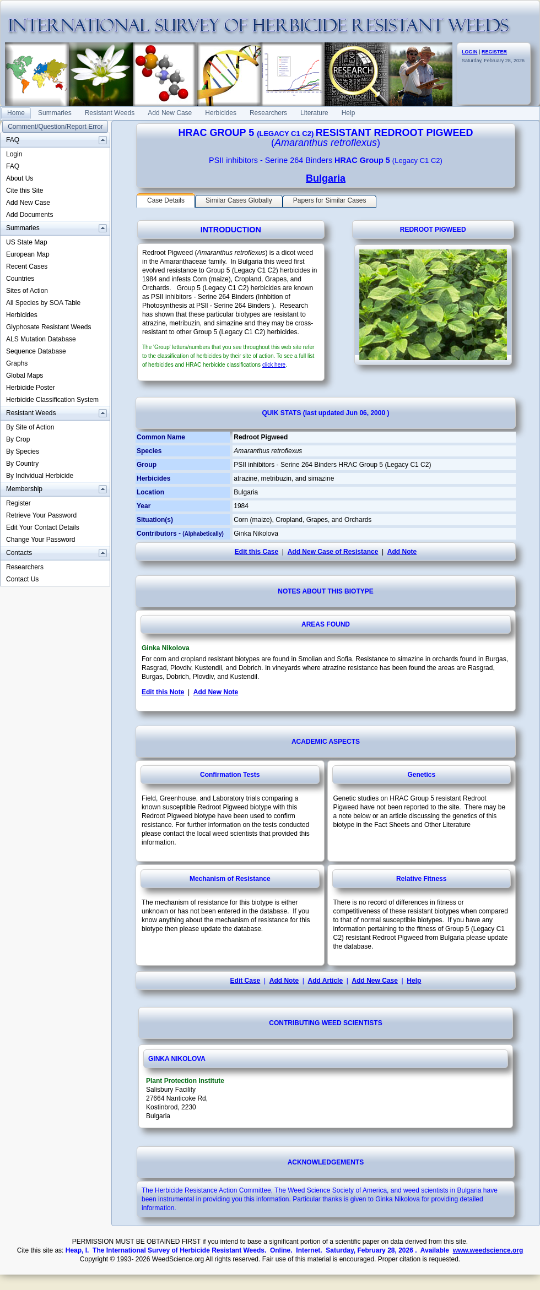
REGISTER (494, 52)
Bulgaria (325, 178)
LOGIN (470, 52)
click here (273, 365)
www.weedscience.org (488, 1250)
